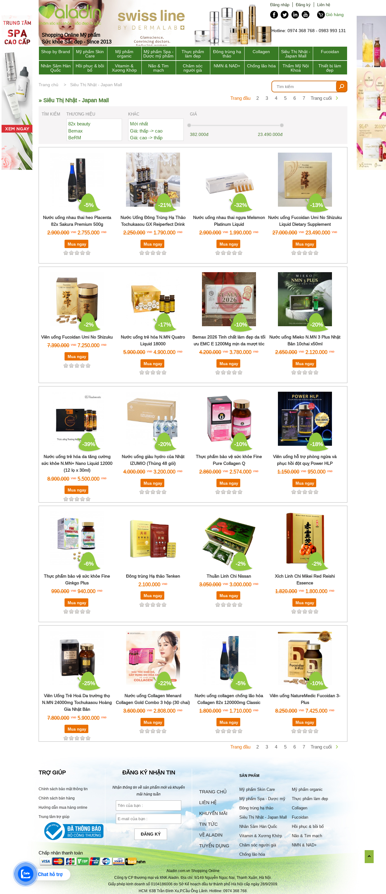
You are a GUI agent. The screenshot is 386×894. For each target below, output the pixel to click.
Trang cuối (321, 98)
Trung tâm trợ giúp (54, 816)
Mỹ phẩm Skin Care (90, 53)
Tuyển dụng (214, 845)
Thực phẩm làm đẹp (193, 53)
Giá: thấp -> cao (146, 130)
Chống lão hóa (261, 65)
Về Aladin (211, 834)
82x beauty (79, 123)
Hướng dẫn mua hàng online (63, 807)
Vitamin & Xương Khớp (124, 68)
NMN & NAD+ (227, 65)
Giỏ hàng (335, 14)
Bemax (75, 130)
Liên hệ (323, 4)
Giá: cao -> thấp (146, 137)
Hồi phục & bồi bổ (90, 68)
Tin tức (208, 824)
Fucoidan (330, 51)
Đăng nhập (279, 4)
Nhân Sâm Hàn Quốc (56, 68)
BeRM (74, 137)
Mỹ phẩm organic (124, 53)
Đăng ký (303, 4)
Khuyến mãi (213, 813)
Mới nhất (139, 123)
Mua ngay (77, 244)
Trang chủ (48, 84)
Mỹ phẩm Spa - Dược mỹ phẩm (158, 53)
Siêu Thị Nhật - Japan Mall (295, 53)
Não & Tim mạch (158, 68)
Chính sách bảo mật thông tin (63, 788)
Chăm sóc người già (193, 68)
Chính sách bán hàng (57, 798)
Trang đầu (240, 98)
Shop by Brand (55, 51)
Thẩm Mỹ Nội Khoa (296, 68)
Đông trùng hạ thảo (227, 53)
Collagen (261, 51)
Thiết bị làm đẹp (329, 68)
